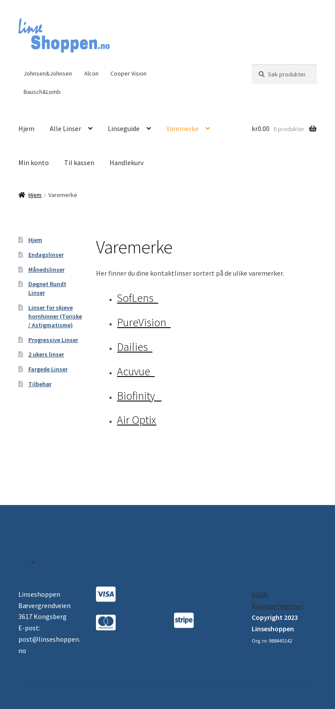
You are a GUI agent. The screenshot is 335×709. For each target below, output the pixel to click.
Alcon (91, 73)
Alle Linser (65, 128)
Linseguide (124, 128)
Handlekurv (126, 162)
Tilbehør (39, 384)
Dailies (134, 347)
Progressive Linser (53, 340)
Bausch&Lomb (42, 92)
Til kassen (79, 162)
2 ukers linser (46, 354)
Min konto (33, 162)
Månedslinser (46, 269)
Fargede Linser (48, 369)
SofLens (137, 298)
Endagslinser (46, 255)
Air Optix (136, 420)
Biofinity (139, 396)
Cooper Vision (128, 73)
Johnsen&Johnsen (48, 73)
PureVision (144, 322)
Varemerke (182, 128)
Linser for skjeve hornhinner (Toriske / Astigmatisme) (55, 316)
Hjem (26, 128)
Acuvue (135, 371)
